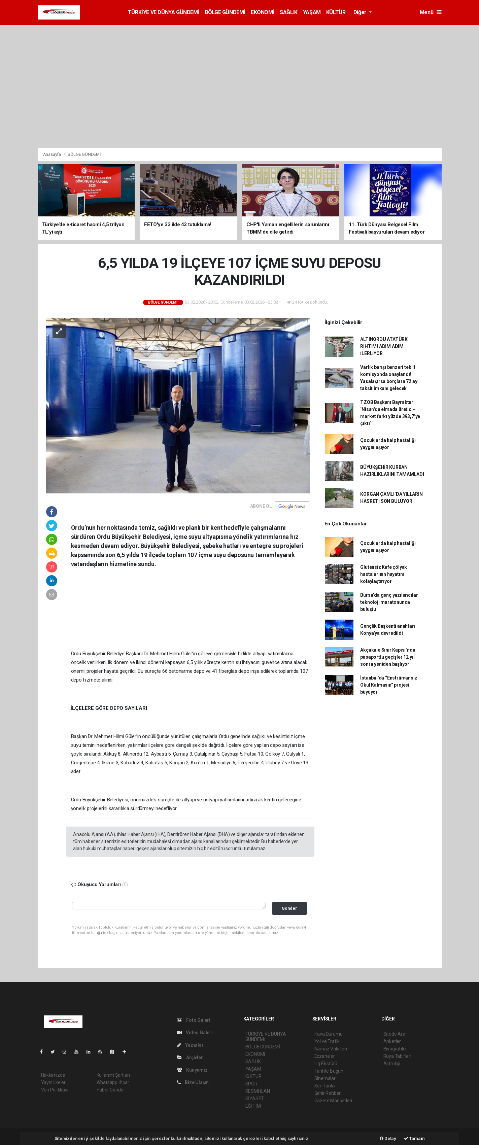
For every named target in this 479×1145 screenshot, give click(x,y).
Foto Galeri (194, 1020)
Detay (388, 1138)
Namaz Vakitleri (330, 1048)
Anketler (392, 1041)
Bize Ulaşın (193, 1082)
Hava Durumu (328, 1034)
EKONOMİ (262, 12)
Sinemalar (325, 1078)
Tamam (414, 1138)
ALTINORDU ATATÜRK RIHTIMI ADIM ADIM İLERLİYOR (384, 346)
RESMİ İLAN (257, 1091)
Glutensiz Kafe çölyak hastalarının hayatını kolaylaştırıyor (383, 574)
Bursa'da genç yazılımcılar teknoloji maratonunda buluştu (389, 602)
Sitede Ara (394, 1034)
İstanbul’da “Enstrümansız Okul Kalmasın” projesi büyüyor (388, 685)
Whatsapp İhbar (113, 1082)
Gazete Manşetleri (333, 1100)
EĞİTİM (253, 1106)
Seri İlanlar (325, 1085)
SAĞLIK (289, 12)
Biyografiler (395, 1048)
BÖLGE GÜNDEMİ (225, 12)
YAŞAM (312, 12)
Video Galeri (195, 1032)
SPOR (251, 1083)
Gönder (289, 908)
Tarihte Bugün (329, 1071)
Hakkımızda (53, 1075)
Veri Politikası (54, 1089)
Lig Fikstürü (326, 1063)
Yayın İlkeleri (54, 1082)
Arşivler (190, 1057)
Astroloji (391, 1063)
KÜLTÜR (336, 12)
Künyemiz (192, 1070)
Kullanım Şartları (113, 1075)
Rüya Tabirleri (397, 1056)
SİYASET (254, 1098)
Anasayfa (52, 154)
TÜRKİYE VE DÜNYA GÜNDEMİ (163, 12)
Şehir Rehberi (328, 1093)
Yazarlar (190, 1045)
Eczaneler (324, 1056)
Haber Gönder (111, 1089)
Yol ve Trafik (327, 1041)
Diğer (360, 12)
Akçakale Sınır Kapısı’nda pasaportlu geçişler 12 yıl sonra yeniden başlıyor (387, 657)
